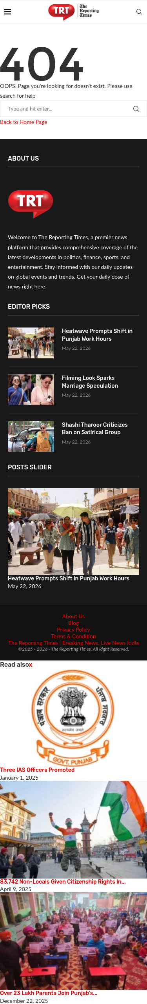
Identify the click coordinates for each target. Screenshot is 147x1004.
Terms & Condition (73, 636)
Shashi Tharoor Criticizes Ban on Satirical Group (95, 429)
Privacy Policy (73, 629)
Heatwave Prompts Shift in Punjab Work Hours (97, 335)
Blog (73, 622)
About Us (73, 616)
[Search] (139, 11)
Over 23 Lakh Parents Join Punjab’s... (48, 993)
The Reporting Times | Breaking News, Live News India (73, 642)
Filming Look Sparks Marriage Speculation (90, 382)
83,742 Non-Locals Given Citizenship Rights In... (63, 882)
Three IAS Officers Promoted (37, 770)
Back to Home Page (23, 121)
